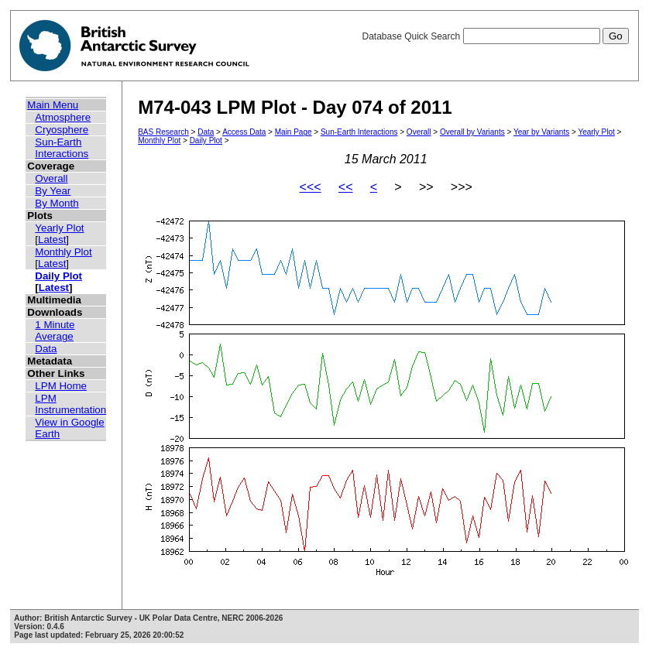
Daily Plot (58, 276)
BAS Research (163, 132)
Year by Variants (541, 132)
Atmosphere (63, 117)
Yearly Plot (59, 228)
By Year (52, 191)
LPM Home (61, 386)
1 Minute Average (54, 330)
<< (345, 186)
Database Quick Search (495, 36)
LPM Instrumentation (70, 404)
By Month (56, 203)
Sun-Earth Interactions (61, 147)
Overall (51, 178)
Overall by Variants (472, 132)
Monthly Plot (63, 252)
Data (46, 348)
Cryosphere (61, 129)
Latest (52, 239)
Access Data (244, 132)
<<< (310, 186)
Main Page (293, 132)
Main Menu (52, 105)
